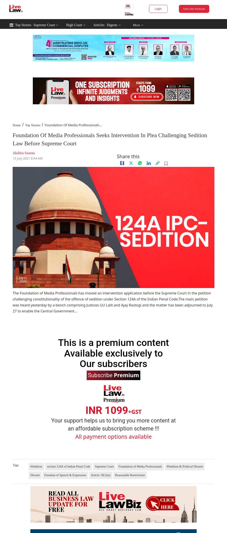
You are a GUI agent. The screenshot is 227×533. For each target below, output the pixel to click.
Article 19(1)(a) (100, 475)
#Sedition (36, 466)
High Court (74, 25)
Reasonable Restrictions (130, 475)
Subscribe (113, 375)
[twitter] (131, 163)
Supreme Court (44, 25)
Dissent (35, 475)
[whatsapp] (140, 163)
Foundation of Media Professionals (140, 466)
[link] (158, 163)
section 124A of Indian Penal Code (68, 466)
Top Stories (23, 25)
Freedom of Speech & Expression (65, 475)
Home (17, 125)
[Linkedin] (149, 163)
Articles (99, 25)
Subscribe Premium (194, 8)
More (138, 25)
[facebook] (122, 163)
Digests (112, 25)
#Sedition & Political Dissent (185, 466)
